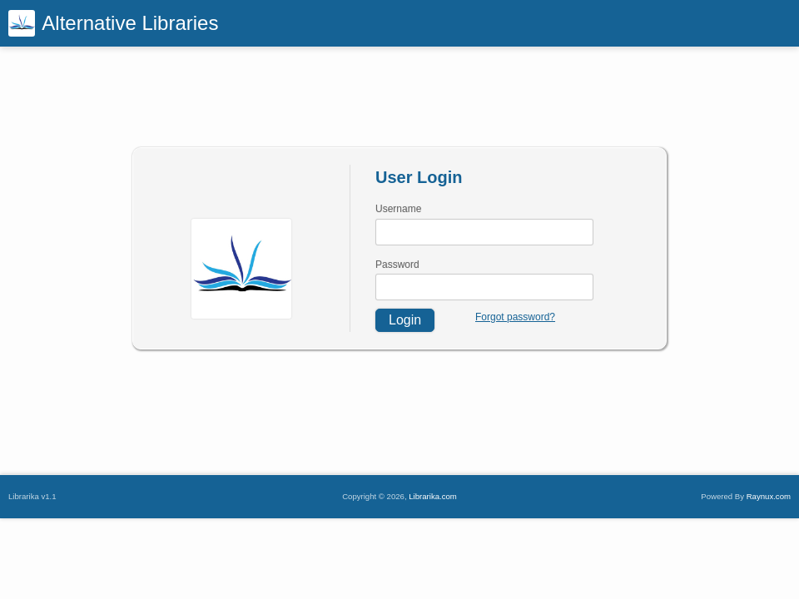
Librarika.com (433, 496)
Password (397, 264)
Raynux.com (769, 496)
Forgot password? (515, 317)
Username (398, 209)
